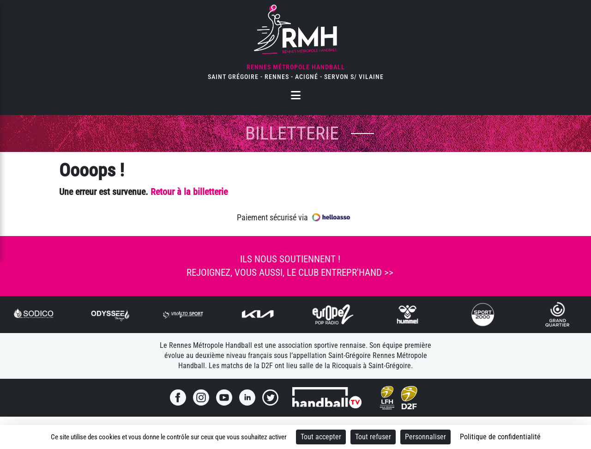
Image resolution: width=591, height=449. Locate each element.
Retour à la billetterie (189, 191)
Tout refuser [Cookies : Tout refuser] (373, 436)
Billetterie (292, 133)
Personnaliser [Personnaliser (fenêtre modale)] (425, 436)
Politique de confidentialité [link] (500, 436)
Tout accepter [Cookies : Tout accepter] (321, 436)
